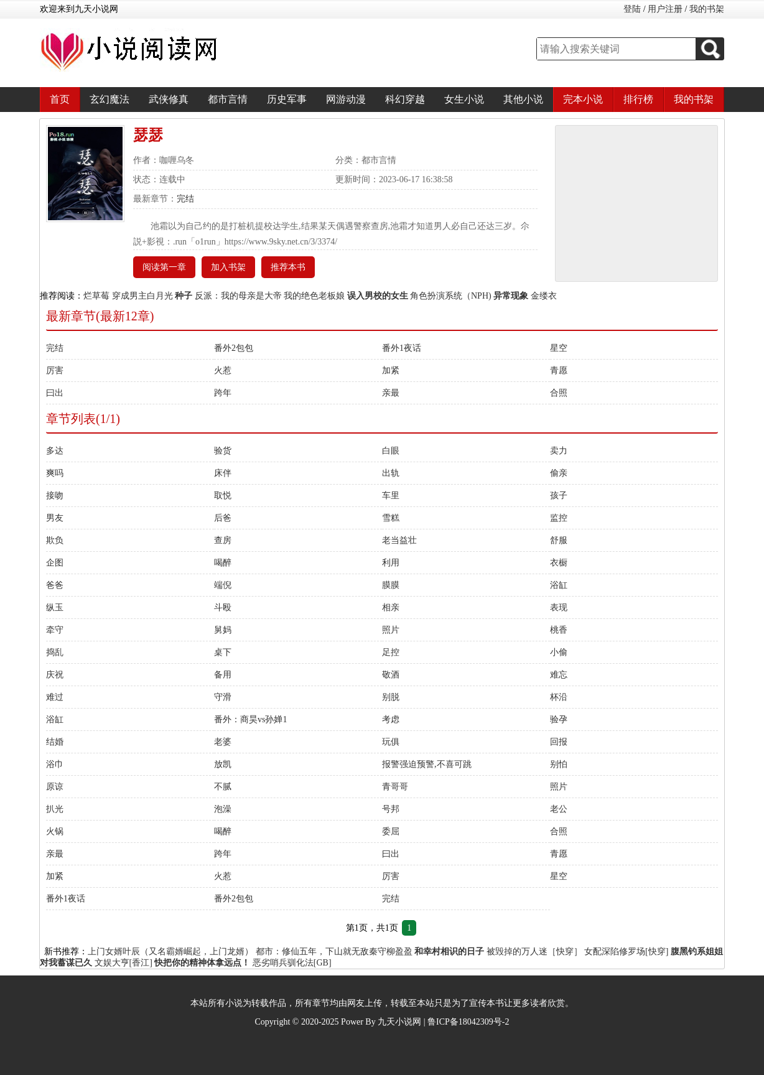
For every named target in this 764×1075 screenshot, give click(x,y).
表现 (558, 607)
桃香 (558, 630)
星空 (558, 348)
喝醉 (222, 562)
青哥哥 (395, 786)
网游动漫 (346, 99)
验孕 (558, 719)
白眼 (390, 450)
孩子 (558, 495)
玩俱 (390, 742)
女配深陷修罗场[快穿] (626, 951)
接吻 (54, 495)
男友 (54, 518)
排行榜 (638, 99)
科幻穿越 (405, 99)
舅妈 (222, 630)
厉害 (54, 370)
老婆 (222, 742)
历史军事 (287, 99)
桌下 (222, 652)
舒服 (558, 540)
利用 (390, 562)
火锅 (54, 831)
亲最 (390, 393)
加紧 (390, 370)
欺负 (54, 540)
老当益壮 (399, 540)
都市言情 (228, 99)
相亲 (390, 607)
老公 (558, 809)
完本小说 (583, 99)
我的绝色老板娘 (314, 295)
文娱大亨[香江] (123, 962)
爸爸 (54, 585)
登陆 (632, 9)
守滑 (222, 697)
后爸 (222, 518)
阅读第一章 (164, 267)
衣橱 (558, 562)
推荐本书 (288, 267)
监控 (558, 518)
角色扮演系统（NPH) (450, 295)
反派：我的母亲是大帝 (238, 295)
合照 (558, 393)
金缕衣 (544, 295)
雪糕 (390, 518)
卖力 (558, 450)
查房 (222, 540)
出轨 (390, 473)
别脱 (390, 697)
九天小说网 (399, 1021)
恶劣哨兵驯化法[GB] (292, 962)
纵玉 (54, 607)
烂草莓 (96, 295)
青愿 (558, 370)
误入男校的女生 (377, 295)
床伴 (222, 473)
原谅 (54, 786)
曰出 (54, 393)
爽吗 (54, 473)
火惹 (222, 370)
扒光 (54, 809)
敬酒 (390, 674)
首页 (60, 99)
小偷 (558, 652)
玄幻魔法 (109, 99)
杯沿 (558, 697)
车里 (390, 495)
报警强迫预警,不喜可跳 (427, 764)
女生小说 (464, 99)
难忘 (558, 674)
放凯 (222, 764)
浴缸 (558, 585)
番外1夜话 (401, 348)
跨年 (222, 393)
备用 (222, 674)
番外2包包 (233, 348)
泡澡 (222, 809)
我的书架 (706, 9)
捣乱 (54, 652)
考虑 (390, 719)
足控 (390, 652)
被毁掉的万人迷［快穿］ (534, 951)
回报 (558, 742)
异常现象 (510, 295)
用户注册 (665, 9)
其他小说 (523, 99)
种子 (183, 295)
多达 (54, 450)
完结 (185, 198)
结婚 (54, 742)
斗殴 (222, 607)
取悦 (222, 495)
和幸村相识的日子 (449, 951)
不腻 (222, 786)
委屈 (390, 831)
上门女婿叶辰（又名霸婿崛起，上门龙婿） (170, 951)
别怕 (558, 764)
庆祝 (54, 674)
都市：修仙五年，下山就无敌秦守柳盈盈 (334, 951)
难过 (54, 697)
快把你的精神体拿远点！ (202, 962)
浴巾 (54, 764)
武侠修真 (169, 99)
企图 (54, 562)
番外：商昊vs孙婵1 (250, 719)
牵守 (54, 630)
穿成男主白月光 (142, 295)
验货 (222, 450)
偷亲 (558, 473)
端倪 (222, 585)
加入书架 (228, 267)
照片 (390, 630)
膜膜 (390, 585)
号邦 (390, 809)
